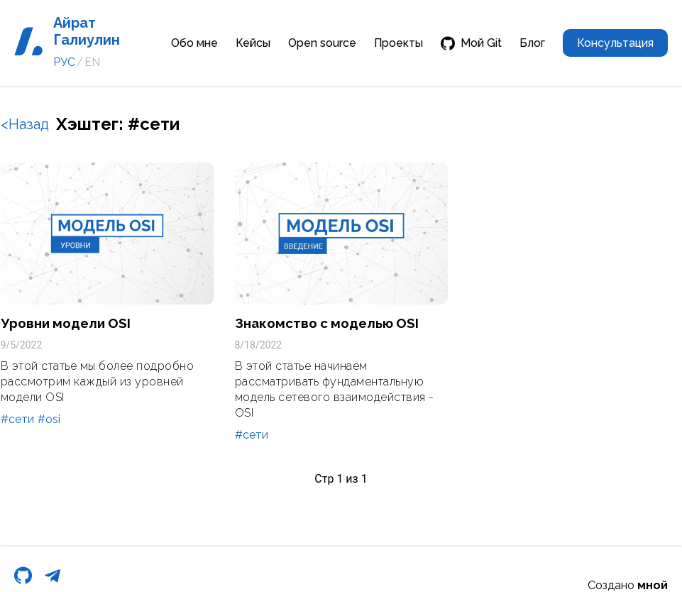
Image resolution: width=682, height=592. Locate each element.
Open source (322, 43)
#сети (17, 419)
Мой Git (471, 43)
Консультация (615, 43)
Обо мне (194, 43)
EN (92, 62)
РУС (64, 62)
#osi (49, 419)
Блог (532, 43)
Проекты (398, 43)
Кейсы (253, 43)
